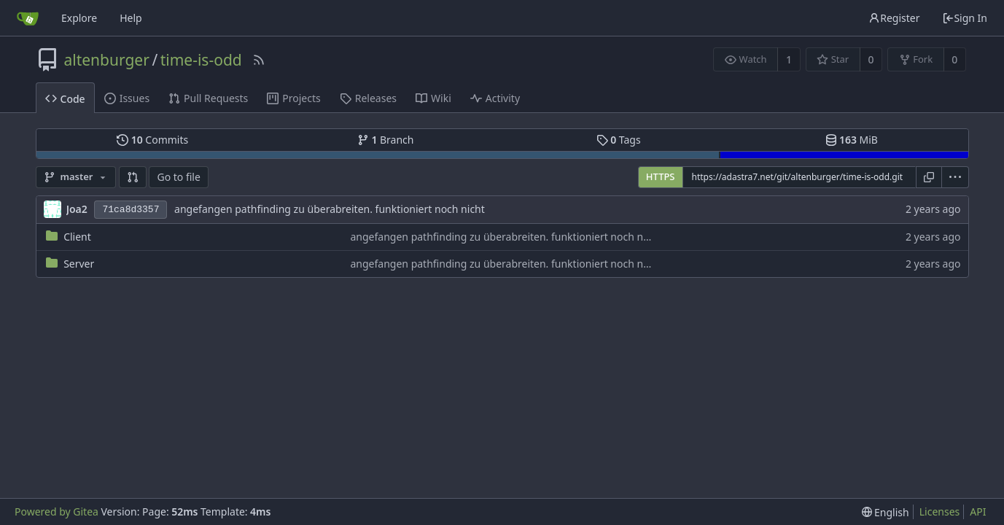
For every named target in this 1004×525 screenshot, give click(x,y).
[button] (133, 177)
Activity (495, 98)
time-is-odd (201, 59)
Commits (152, 140)
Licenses (939, 511)
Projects (293, 98)
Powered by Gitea (56, 511)
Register (893, 18)
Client (77, 237)
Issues (126, 98)
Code (65, 99)
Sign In (964, 18)
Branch (385, 140)
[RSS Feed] (258, 59)
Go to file (178, 177)
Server (78, 264)
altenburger (106, 59)
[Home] (27, 18)
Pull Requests (208, 98)
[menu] (955, 177)
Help (131, 18)
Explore (79, 18)
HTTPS (660, 176)
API (978, 511)
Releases (368, 98)
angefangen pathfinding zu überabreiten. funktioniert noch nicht (329, 209)
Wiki (433, 98)
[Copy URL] (929, 177)
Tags (618, 140)
